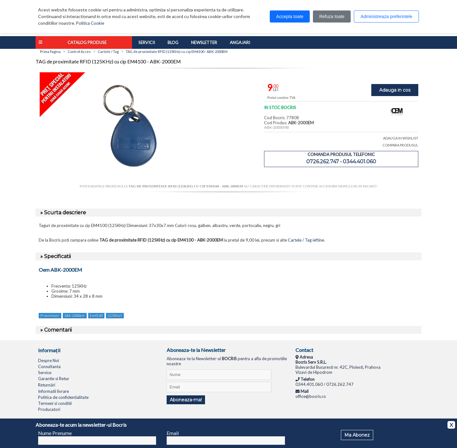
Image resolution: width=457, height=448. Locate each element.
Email (173, 433)
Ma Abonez (357, 435)
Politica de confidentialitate (63, 397)
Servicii (146, 42)
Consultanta (49, 366)
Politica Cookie (90, 23)
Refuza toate (331, 16)
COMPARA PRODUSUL (400, 145)
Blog (173, 42)
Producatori (49, 409)
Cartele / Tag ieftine (306, 240)
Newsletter (204, 42)
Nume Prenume (55, 433)
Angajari (240, 42)
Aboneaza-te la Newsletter (196, 350)
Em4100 (96, 316)
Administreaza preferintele (386, 16)
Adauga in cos (394, 90)
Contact (304, 350)
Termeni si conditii (55, 403)
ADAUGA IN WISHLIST (400, 138)
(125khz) (115, 316)
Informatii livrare (53, 391)
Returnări (46, 384)
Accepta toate (289, 16)
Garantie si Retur (53, 378)
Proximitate (50, 316)
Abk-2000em (75, 316)
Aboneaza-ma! (186, 400)
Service (44, 372)
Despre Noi (48, 360)
